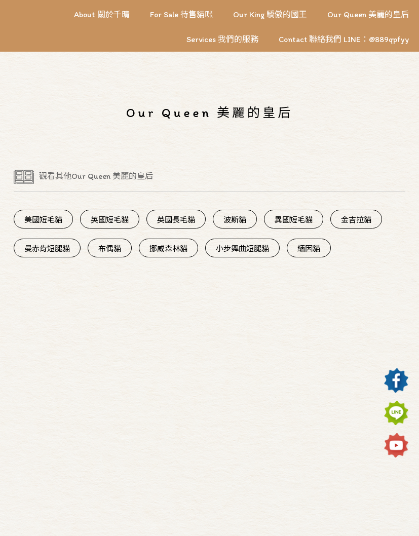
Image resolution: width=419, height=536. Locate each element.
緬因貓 (308, 248)
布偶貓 (109, 248)
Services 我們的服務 (222, 39)
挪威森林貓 (168, 248)
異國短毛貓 (294, 219)
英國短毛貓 (110, 219)
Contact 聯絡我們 (311, 39)
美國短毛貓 (43, 219)
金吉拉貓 (356, 219)
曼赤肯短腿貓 (47, 248)
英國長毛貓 (176, 219)
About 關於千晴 (102, 14)
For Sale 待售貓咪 (181, 14)
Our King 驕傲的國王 (270, 14)
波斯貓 (234, 219)
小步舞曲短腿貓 (242, 248)
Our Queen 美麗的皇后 (368, 14)
